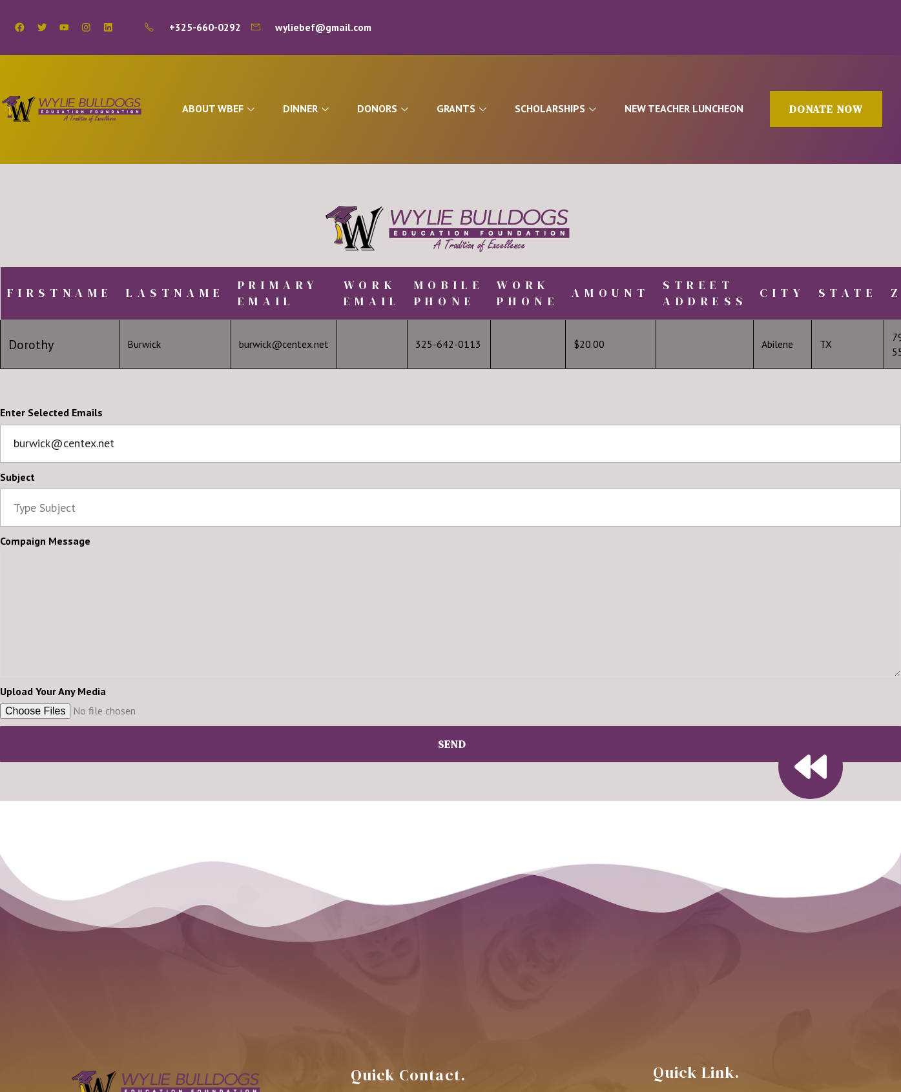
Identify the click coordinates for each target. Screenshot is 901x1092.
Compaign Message (45, 540)
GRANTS (466, 108)
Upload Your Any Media (53, 691)
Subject (17, 476)
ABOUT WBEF (221, 108)
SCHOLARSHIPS (561, 108)
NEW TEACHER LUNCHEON (688, 108)
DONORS (387, 108)
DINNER (309, 108)
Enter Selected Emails (51, 412)
